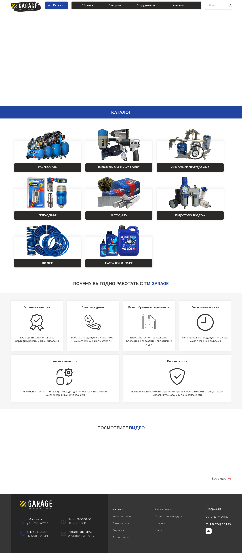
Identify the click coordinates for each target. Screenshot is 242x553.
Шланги (160, 523)
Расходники (163, 509)
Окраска (118, 530)
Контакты (178, 5)
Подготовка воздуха (168, 516)
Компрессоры (122, 516)
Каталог (118, 509)
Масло (159, 530)
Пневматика (121, 523)
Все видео (221, 478)
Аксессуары (121, 537)
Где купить (115, 5)
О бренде (87, 5)
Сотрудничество (147, 5)
